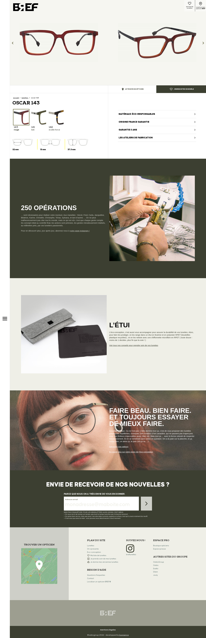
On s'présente (93, 549)
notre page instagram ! (80, 231)
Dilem (155, 572)
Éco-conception (94, 552)
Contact (90, 578)
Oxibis (155, 565)
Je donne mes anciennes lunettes (104, 562)
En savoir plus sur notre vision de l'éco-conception (131, 452)
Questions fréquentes (96, 575)
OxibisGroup (158, 562)
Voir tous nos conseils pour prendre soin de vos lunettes (133, 345)
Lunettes (90, 546)
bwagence (124, 635)
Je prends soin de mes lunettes (103, 559)
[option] (59, 42)
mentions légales (108, 630)
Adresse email (71, 499)
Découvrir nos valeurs (118, 446)
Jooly (155, 575)
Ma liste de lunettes (98, 555)
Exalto (155, 569)
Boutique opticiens (161, 546)
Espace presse (159, 549)
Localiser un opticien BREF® (99, 582)
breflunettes (131, 555)
